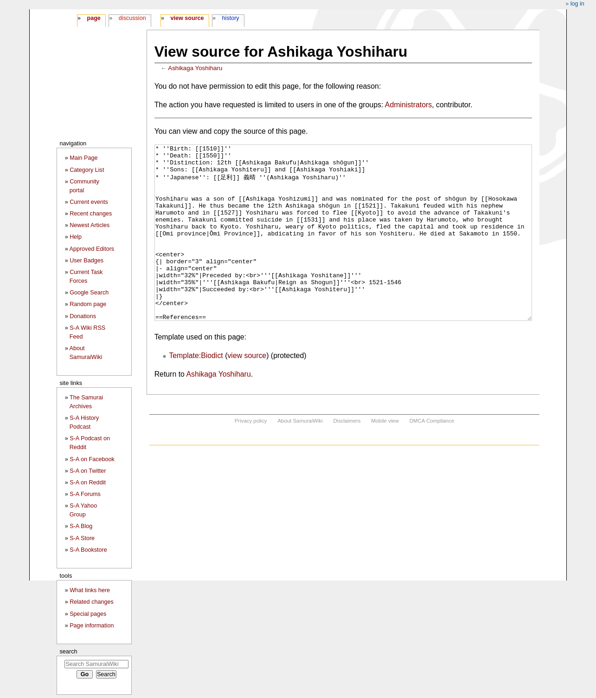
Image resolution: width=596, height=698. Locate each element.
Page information (92, 625)
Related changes (92, 602)
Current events (89, 202)
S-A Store (82, 538)
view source (246, 390)
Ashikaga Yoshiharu (195, 68)
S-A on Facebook (92, 459)
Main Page (83, 158)
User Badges (86, 260)
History (230, 18)
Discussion (132, 18)
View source (187, 18)
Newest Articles (89, 225)
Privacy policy (251, 455)
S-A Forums (85, 494)
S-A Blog (81, 526)
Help (76, 237)
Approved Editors (92, 249)
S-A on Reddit (88, 482)
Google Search (89, 292)
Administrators (408, 105)
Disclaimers (346, 455)
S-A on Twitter (88, 471)
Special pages (88, 614)
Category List (87, 170)
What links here (90, 590)
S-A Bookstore (88, 550)
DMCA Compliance (432, 455)
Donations (83, 316)
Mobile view (385, 455)
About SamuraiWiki (299, 455)
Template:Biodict (196, 390)
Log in (577, 3)
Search (68, 651)
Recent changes (91, 213)
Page (93, 18)
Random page (88, 304)
